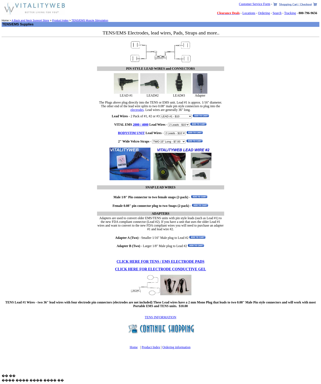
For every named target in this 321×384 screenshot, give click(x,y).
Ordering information (176, 347)
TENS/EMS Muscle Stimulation (89, 20)
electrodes (137, 110)
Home (134, 347)
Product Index (60, 20)
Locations (248, 13)
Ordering (264, 13)
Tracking (290, 13)
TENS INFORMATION (160, 317)
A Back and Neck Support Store (30, 20)
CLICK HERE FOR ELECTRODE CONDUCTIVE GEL (160, 269)
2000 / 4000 (140, 124)
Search (276, 13)
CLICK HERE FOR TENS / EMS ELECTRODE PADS (161, 262)
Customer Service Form (254, 4)
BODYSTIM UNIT (131, 133)
